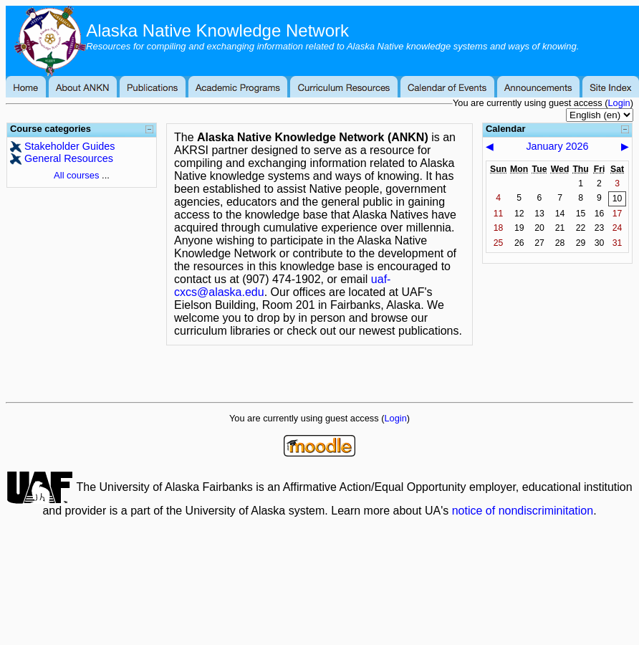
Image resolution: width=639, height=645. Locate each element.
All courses (76, 175)
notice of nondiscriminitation (522, 511)
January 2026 (557, 146)
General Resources (68, 158)
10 (617, 199)
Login (618, 102)
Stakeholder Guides (69, 146)
